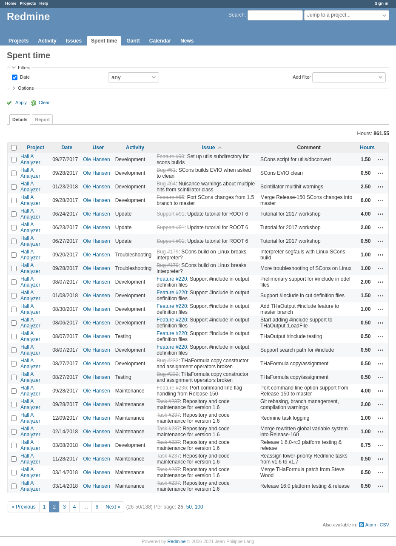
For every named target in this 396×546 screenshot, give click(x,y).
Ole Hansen (96, 159)
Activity (47, 41)
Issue (208, 148)
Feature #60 (170, 156)
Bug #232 (167, 361)
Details (19, 119)
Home (11, 3)
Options (26, 88)
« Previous (23, 507)
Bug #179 (167, 252)
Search (236, 15)
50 (189, 507)
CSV (384, 524)
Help (44, 3)
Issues (74, 41)
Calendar (160, 41)
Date (24, 76)
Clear (44, 102)
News (187, 41)
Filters (24, 67)
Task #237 (168, 401)
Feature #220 (172, 279)
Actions (380, 159)
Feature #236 (172, 388)
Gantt (133, 41)
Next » (112, 507)
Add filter (302, 76)
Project (35, 148)
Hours (367, 148)
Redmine (176, 541)
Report (42, 119)
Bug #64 (166, 184)
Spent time (104, 41)
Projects (28, 3)
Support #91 (170, 214)
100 (199, 507)
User (98, 148)
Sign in (381, 3)
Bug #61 (166, 170)
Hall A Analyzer (30, 159)
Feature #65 (170, 197)
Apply (21, 102)
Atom (370, 524)
